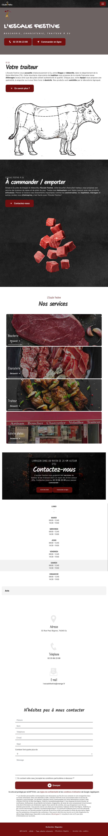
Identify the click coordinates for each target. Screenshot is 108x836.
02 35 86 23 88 (18, 42)
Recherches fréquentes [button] (54, 827)
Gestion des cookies (80, 831)
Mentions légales (62, 831)
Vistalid (24, 831)
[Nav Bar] (103, 4)
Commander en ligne (48, 42)
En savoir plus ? (20, 88)
